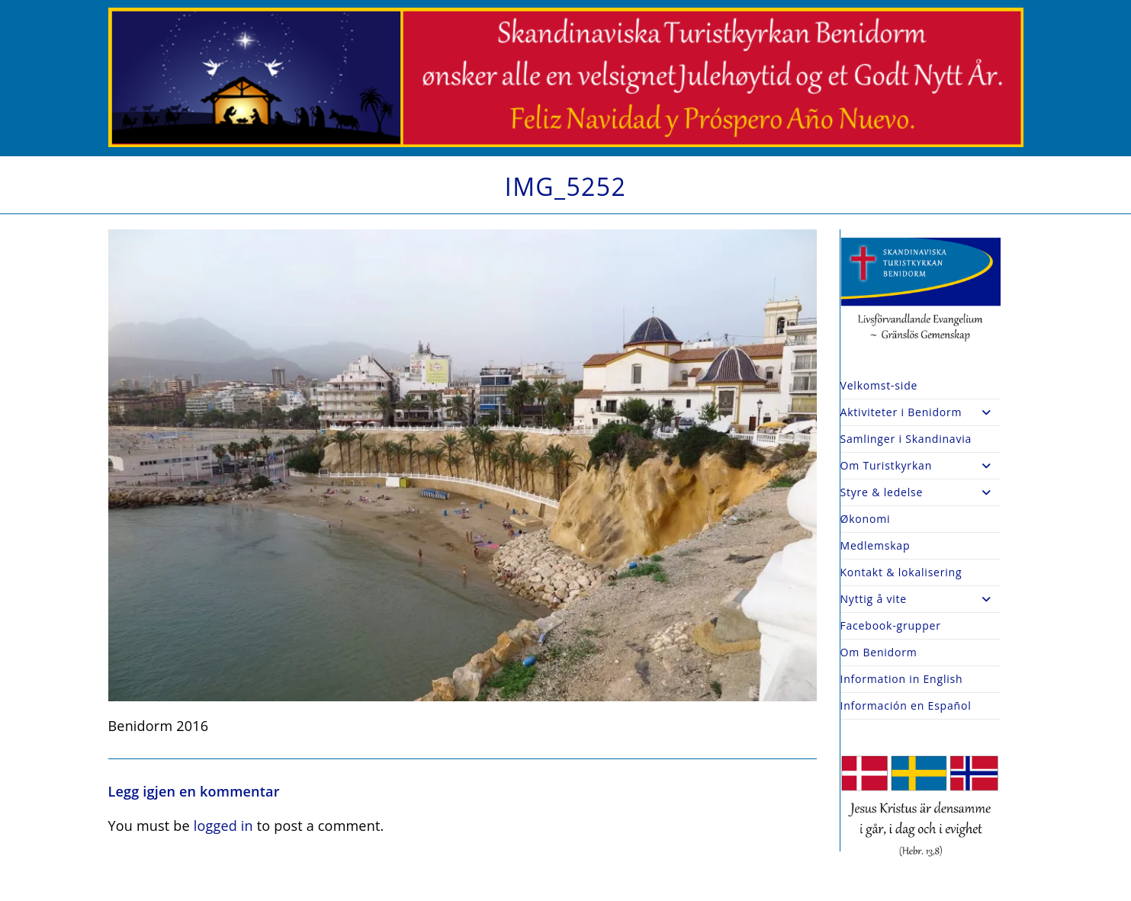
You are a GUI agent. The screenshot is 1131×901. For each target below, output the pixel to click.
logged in (223, 825)
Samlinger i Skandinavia (906, 438)
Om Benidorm (878, 652)
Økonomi (865, 518)
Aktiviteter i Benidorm (920, 412)
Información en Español (906, 705)
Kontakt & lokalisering (901, 572)
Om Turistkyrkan (920, 466)
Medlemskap (875, 545)
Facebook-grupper (890, 625)
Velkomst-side (879, 385)
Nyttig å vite (920, 599)
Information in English (901, 679)
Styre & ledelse (920, 492)
